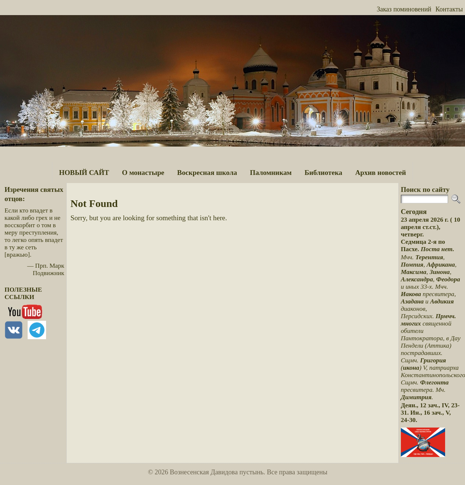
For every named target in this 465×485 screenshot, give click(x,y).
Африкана (441, 264)
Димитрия (416, 397)
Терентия (429, 257)
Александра (417, 279)
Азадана (412, 301)
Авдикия (442, 301)
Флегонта (434, 382)
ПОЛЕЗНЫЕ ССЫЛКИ (23, 293)
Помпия (412, 264)
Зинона (440, 271)
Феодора (448, 279)
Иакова (411, 294)
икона (411, 367)
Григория (433, 360)
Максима (414, 271)
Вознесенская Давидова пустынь (216, 472)
